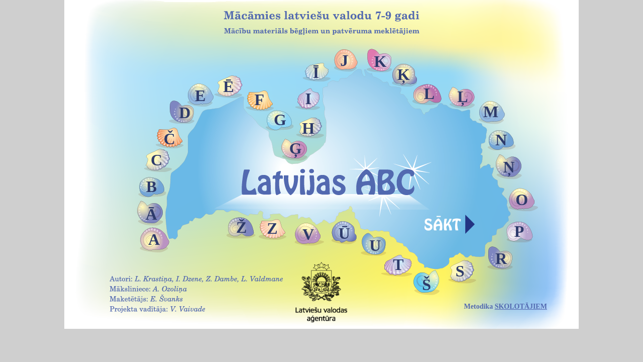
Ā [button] (151, 214)
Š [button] (426, 285)
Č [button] (169, 139)
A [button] (154, 239)
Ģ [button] (295, 148)
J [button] (344, 60)
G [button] (280, 120)
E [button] (200, 95)
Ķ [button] (403, 74)
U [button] (375, 245)
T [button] (398, 264)
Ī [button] (316, 72)
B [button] (151, 186)
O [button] (521, 200)
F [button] (260, 99)
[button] (449, 220)
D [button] (184, 113)
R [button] (501, 258)
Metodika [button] (505, 306)
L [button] (429, 93)
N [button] (501, 140)
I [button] (308, 98)
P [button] (519, 231)
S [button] (460, 271)
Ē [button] (228, 86)
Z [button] (272, 228)
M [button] (490, 112)
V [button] (308, 234)
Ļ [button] (462, 96)
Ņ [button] (508, 167)
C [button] (156, 160)
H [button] (308, 128)
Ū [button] (344, 233)
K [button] (380, 61)
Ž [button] (241, 227)
